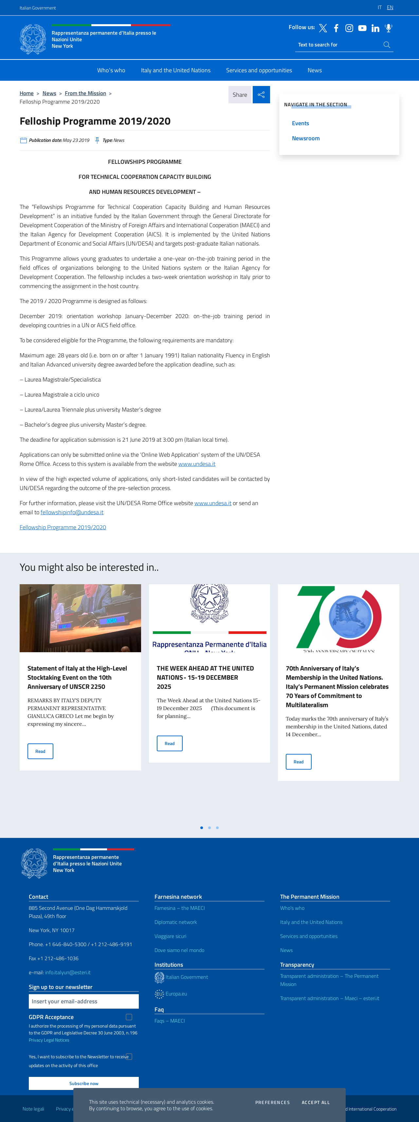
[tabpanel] (80, 703)
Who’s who (292, 908)
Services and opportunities (308, 936)
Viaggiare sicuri (170, 936)
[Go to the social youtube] (360, 27)
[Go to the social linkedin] (373, 27)
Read (44, 751)
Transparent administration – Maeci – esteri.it (329, 998)
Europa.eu (171, 993)
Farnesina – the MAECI (180, 908)
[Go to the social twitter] (321, 27)
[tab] (201, 827)
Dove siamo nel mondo (179, 950)
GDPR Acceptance (51, 1016)
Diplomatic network (176, 922)
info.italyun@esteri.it (68, 972)
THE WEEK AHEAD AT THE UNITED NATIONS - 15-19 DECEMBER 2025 (205, 677)
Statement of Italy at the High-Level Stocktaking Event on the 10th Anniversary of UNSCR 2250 (77, 677)
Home (27, 93)
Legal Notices (56, 1039)
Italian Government (38, 7)
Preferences (272, 1102)
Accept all (316, 1102)
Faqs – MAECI (170, 1021)
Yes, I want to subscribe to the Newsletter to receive (79, 1056)
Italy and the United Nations (311, 922)
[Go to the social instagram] (347, 27)
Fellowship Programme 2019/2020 (63, 527)
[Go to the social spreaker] (386, 27)
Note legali (33, 1109)
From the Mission (85, 93)
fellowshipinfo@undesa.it (72, 512)
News (49, 93)
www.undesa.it (196, 463)
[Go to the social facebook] (334, 27)
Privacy (36, 1039)
